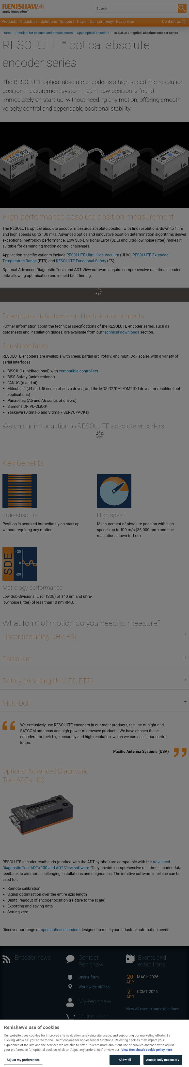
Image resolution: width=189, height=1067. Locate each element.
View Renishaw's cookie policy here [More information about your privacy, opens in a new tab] (146, 1058)
